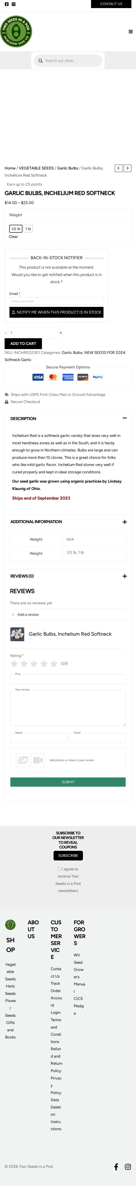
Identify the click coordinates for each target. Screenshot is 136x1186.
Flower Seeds (10, 1007)
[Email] (97, 740)
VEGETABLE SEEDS (36, 170)
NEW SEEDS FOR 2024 (104, 355)
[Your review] (68, 710)
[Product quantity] (33, 335)
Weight (15, 217)
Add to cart (23, 346)
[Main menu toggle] (131, 32)
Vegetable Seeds (10, 971)
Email (14, 296)
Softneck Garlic (18, 362)
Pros (18, 676)
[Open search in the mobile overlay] (68, 62)
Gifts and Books (10, 1029)
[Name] (38, 740)
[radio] (16, 231)
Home (10, 170)
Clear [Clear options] (13, 239)
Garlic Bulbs (67, 170)
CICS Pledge (79, 1005)
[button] (111, 4)
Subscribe (68, 855)
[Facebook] (7, 4)
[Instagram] (14, 4)
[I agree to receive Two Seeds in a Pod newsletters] (59, 868)
